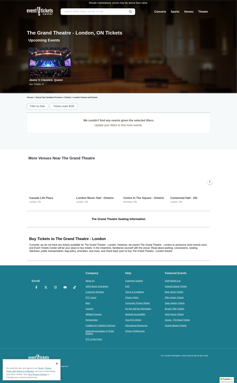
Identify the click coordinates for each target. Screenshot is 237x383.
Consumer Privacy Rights (137, 303)
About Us (90, 281)
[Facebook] (36, 287)
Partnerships (92, 320)
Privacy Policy (132, 297)
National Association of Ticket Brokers (100, 332)
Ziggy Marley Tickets (175, 303)
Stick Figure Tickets (174, 314)
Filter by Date (37, 106)
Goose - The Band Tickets (177, 320)
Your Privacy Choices (37, 374)
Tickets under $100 (63, 106)
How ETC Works (133, 320)
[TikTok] (74, 287)
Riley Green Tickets (174, 297)
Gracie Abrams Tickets (176, 325)
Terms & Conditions (134, 292)
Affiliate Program (94, 314)
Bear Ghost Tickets (174, 292)
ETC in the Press (94, 339)
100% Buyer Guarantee (97, 286)
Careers (89, 308)
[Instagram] (55, 287)
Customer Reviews (95, 292)
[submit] (130, 12)
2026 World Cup (172, 281)
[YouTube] (65, 287)
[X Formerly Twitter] (46, 287)
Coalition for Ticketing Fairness (100, 325)
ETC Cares (91, 297)
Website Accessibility (135, 314)
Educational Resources (136, 325)
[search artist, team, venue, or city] (98, 11)
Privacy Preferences (135, 331)
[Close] (56, 363)
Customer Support (134, 281)
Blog (88, 303)
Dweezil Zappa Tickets (176, 286)
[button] (227, 380)
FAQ (127, 286)
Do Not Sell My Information (138, 308)
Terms (41, 368)
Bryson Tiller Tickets (174, 308)
